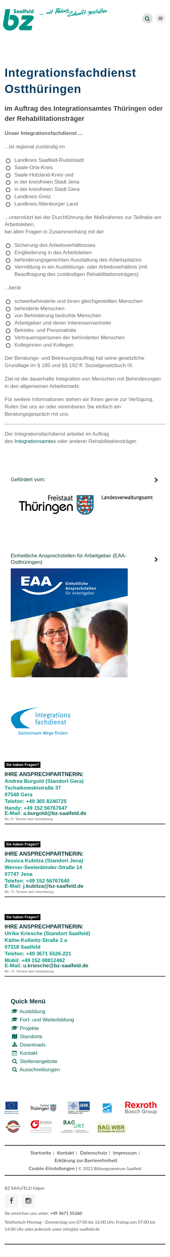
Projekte (25, 1028)
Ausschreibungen (35, 1070)
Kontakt (24, 1053)
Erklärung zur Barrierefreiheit (86, 1160)
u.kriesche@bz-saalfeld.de (55, 966)
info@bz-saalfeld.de (81, 1229)
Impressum (125, 1152)
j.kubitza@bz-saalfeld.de (53, 886)
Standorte (26, 1036)
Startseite (40, 1152)
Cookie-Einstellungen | (53, 1168)
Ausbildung (28, 1011)
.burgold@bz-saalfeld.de (56, 813)
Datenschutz (93, 1152)
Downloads (28, 1045)
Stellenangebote (34, 1061)
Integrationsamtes (35, 441)
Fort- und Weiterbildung (42, 1020)
